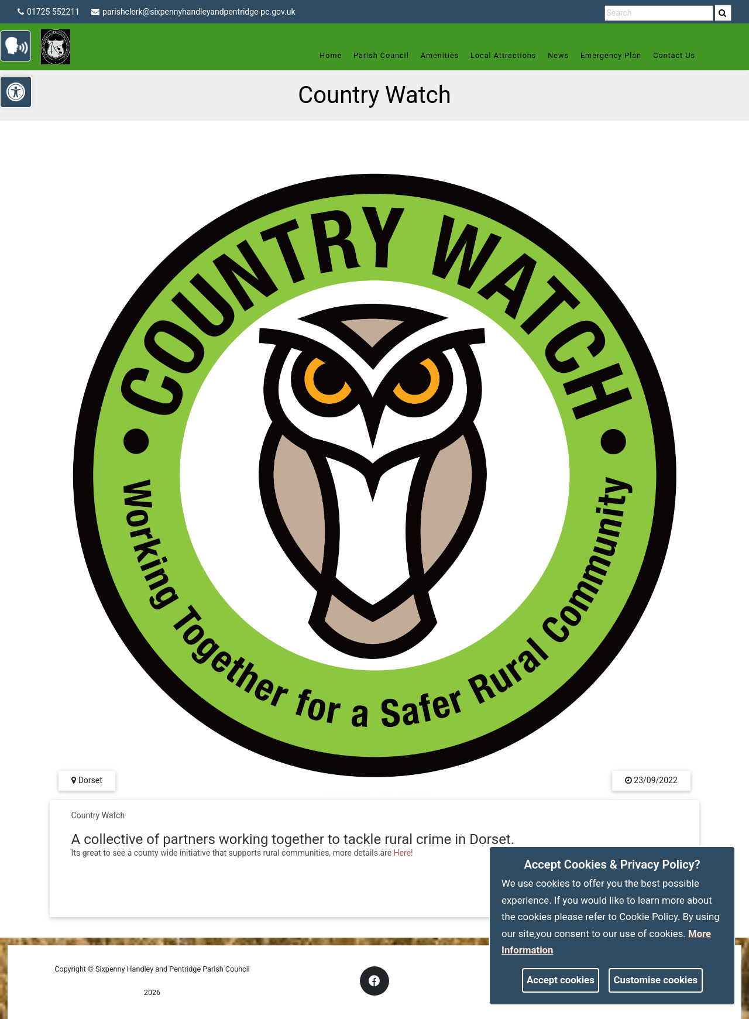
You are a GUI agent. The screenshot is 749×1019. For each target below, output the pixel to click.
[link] (722, 13)
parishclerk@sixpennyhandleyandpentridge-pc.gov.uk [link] (193, 11)
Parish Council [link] (376, 55)
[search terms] (658, 13)
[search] (723, 13)
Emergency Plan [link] (606, 55)
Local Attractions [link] (498, 55)
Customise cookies (656, 980)
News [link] (553, 55)
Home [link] (326, 55)
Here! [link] (403, 852)
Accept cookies (561, 980)
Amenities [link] (434, 55)
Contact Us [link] (669, 55)
